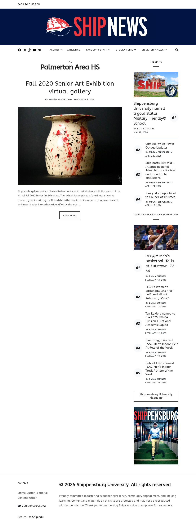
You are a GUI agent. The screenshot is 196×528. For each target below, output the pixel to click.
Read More (70, 215)
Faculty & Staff (98, 50)
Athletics (73, 50)
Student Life (126, 50)
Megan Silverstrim (60, 99)
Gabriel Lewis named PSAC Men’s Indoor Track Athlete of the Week (159, 368)
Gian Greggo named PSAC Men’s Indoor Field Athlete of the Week (161, 343)
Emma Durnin (145, 128)
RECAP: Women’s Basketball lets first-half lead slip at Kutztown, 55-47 (159, 292)
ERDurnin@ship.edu (34, 506)
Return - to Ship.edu (31, 517)
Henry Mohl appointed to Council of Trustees (160, 195)
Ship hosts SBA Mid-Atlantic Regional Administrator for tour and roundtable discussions (160, 170)
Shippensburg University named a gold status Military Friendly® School (150, 113)
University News (154, 50)
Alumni (56, 50)
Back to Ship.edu (29, 4)
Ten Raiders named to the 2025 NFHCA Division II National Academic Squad (160, 319)
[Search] (176, 49)
